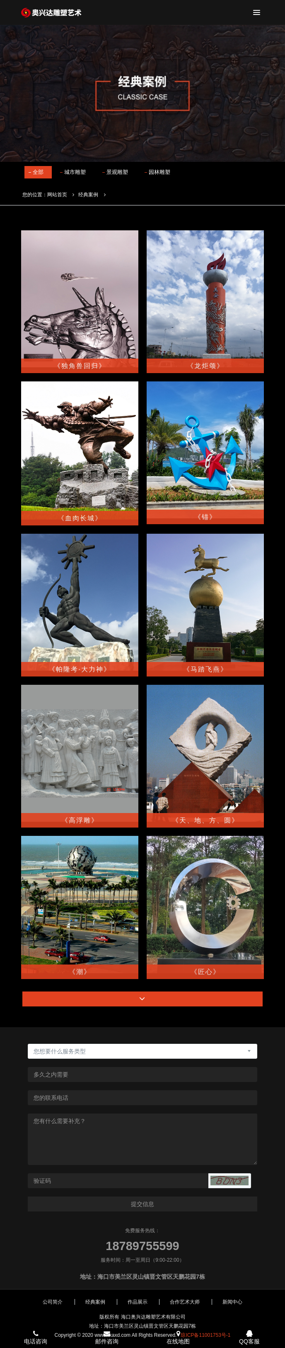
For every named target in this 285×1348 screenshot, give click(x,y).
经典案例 (88, 195)
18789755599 (142, 1246)
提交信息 (142, 1204)
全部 (38, 172)
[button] (229, 1180)
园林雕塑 (159, 172)
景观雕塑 (117, 172)
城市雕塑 (75, 172)
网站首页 (57, 195)
